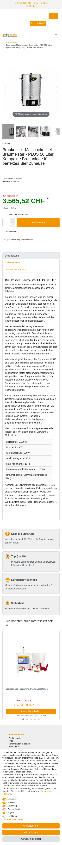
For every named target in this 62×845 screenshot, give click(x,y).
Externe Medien (15, 809)
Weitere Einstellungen (12, 819)
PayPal (11, 812)
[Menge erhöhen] (12, 220)
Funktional (12, 816)
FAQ (11, 740)
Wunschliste (10, 231)
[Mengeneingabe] (6, 222)
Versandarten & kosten (19, 743)
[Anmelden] (21, 23)
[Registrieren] (27, 23)
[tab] (31, 255)
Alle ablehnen (31, 832)
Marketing (12, 806)
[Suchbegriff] (28, 16)
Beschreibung (12, 255)
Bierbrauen (12, 42)
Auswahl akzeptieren (30, 839)
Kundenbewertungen (15, 269)
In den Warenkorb (42, 222)
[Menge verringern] (12, 224)
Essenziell (12, 799)
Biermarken (14, 746)
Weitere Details (12, 262)
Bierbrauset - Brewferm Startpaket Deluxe (27, 689)
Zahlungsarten (15, 738)
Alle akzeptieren (31, 825)
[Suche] (53, 16)
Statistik (11, 802)
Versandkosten (27, 239)
